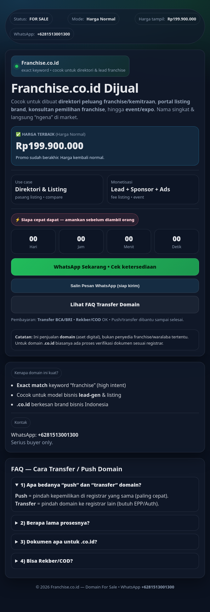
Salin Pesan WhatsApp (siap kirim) (105, 285)
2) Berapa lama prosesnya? (54, 522)
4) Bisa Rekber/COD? (46, 560)
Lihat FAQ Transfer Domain (104, 304)
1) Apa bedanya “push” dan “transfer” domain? (80, 484)
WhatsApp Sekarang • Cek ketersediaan (105, 266)
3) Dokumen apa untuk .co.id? (58, 541)
